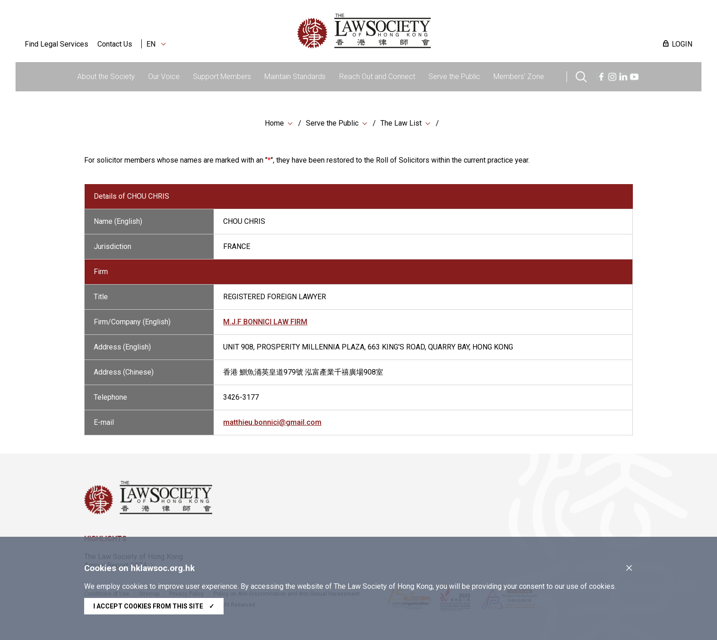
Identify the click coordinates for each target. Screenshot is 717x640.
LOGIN (682, 44)
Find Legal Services (56, 44)
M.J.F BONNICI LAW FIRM (265, 324)
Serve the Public (454, 76)
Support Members (222, 76)
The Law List (401, 123)
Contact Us (114, 44)
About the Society (106, 76)
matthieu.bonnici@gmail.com (272, 425)
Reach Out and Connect (377, 76)
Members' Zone (518, 76)
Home (274, 123)
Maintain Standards (295, 76)
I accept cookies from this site (153, 606)
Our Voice (164, 76)
